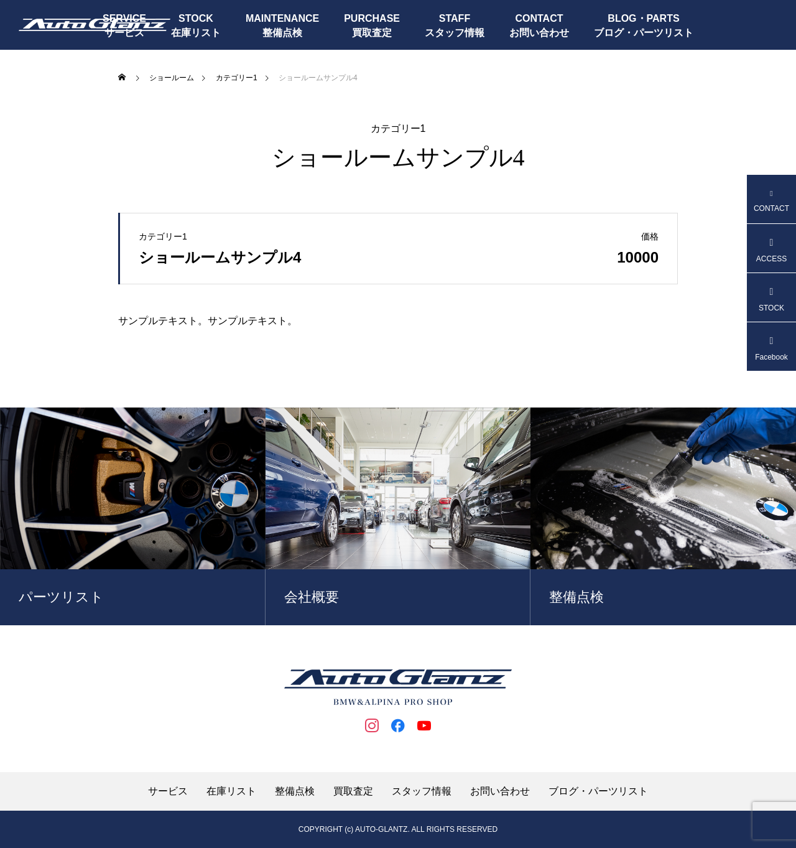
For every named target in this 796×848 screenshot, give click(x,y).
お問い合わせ (539, 32)
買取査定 (372, 32)
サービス (168, 791)
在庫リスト (196, 32)
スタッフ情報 (454, 32)
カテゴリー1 (398, 129)
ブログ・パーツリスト (643, 32)
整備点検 (282, 32)
